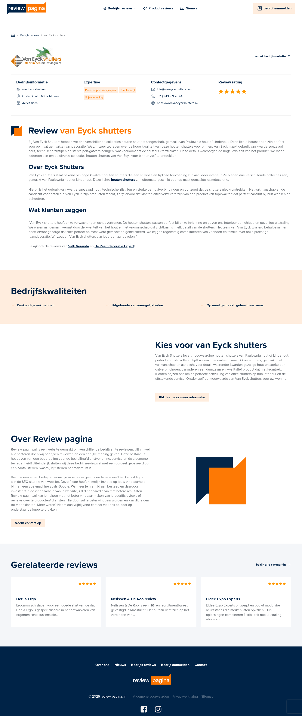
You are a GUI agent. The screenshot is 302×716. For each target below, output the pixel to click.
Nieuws (120, 665)
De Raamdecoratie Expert (114, 246)
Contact (201, 665)
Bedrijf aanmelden (175, 665)
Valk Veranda (78, 246)
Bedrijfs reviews (143, 665)
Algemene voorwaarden (151, 696)
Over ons (102, 665)
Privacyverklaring (185, 696)
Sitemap (207, 696)
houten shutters (123, 179)
